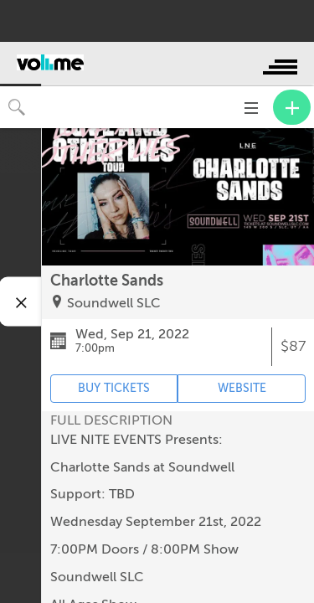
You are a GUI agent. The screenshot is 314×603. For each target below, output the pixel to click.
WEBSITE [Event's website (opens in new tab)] (242, 388)
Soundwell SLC (114, 303)
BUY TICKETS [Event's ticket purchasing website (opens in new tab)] (114, 388)
